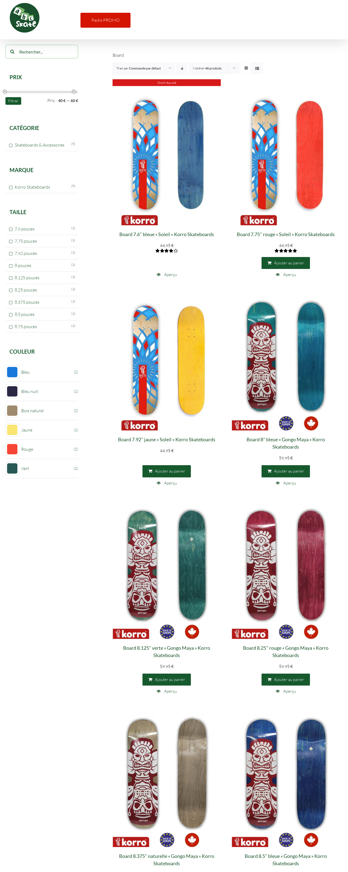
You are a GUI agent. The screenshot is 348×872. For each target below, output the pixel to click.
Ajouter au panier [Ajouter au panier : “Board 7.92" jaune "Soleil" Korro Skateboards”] (170, 471)
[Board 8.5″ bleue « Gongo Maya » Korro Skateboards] (286, 779)
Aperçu (170, 274)
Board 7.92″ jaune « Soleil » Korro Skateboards (166, 439)
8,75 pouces (26, 326)
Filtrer (13, 101)
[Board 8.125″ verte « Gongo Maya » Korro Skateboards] (167, 571)
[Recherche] (12, 51)
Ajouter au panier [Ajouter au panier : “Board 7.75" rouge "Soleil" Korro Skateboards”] (289, 262)
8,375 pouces (27, 302)
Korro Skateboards (32, 187)
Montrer (207, 68)
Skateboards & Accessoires (39, 145)
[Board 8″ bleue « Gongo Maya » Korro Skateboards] (286, 363)
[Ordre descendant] (182, 68)
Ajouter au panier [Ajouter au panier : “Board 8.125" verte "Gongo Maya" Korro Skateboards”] (170, 679)
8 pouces (23, 265)
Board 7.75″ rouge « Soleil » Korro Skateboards (286, 234)
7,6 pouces (25, 229)
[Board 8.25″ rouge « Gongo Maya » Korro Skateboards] (286, 571)
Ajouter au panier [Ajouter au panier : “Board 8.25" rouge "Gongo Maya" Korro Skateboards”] (289, 679)
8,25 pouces (26, 290)
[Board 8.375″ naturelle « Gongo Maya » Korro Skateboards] (167, 779)
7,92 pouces (26, 253)
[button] (332, 19)
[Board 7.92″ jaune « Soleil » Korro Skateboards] (167, 363)
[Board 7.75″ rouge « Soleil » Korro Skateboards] (286, 157)
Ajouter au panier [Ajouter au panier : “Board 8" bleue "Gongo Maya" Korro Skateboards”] (289, 471)
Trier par (138, 68)
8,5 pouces (25, 314)
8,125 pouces (27, 277)
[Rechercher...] (41, 51)
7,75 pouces (26, 241)
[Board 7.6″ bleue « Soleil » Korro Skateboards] (167, 157)
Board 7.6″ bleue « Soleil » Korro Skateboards (166, 234)
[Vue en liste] (257, 68)
